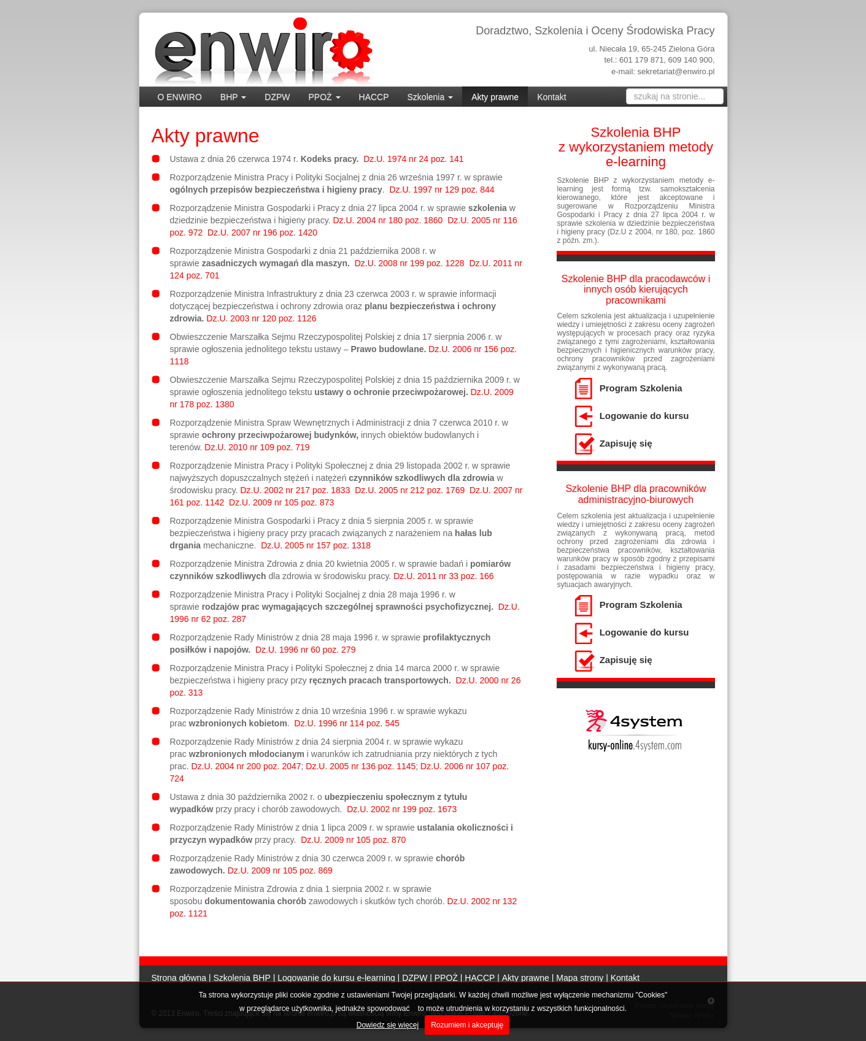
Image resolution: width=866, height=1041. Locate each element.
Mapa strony (579, 978)
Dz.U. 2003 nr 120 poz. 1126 (261, 318)
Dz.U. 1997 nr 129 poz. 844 (441, 189)
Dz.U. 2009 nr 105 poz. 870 (353, 840)
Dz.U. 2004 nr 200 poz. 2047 (246, 766)
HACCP (374, 97)
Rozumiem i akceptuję (467, 1025)
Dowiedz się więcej (388, 1025)
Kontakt (551, 97)
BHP (233, 97)
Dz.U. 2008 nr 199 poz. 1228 (410, 263)
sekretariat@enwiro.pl (676, 71)
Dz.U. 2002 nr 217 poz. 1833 (295, 490)
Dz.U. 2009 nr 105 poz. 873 (281, 502)
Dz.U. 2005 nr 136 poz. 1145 (361, 766)
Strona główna (179, 978)
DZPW (277, 97)
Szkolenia (431, 97)
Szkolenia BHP (241, 978)
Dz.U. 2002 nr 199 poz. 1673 (402, 809)
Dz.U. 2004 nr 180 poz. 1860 (388, 220)
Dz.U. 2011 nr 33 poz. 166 (443, 576)
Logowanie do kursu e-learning (336, 978)
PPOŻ (325, 97)
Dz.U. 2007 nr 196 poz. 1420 (262, 232)
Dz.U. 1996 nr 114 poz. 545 (347, 723)
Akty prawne (495, 97)
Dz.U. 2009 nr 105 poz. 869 (280, 870)
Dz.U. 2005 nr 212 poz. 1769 (410, 490)
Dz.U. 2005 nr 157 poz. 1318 (316, 545)
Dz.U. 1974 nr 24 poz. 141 (413, 159)
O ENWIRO (180, 97)
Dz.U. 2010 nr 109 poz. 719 (256, 447)
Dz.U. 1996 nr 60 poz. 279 (305, 650)
